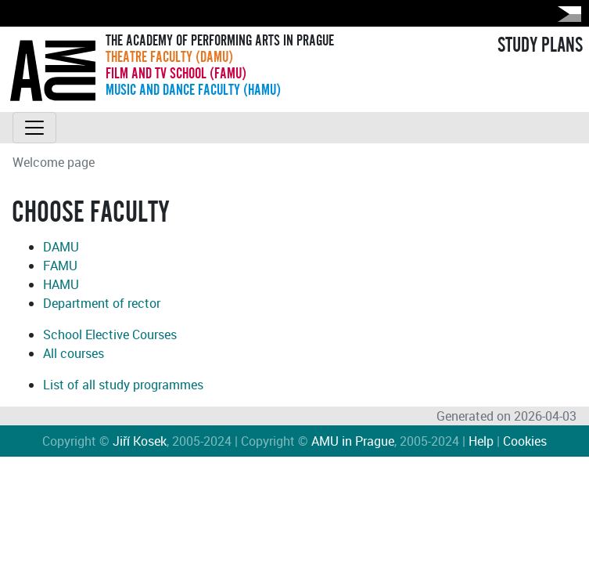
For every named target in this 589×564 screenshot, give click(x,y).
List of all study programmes (123, 384)
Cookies (525, 441)
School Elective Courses (110, 334)
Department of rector (101, 303)
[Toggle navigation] (34, 127)
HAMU (61, 284)
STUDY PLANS (540, 45)
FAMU (60, 265)
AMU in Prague (352, 441)
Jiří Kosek (140, 441)
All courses (73, 353)
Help (481, 441)
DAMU (61, 246)
